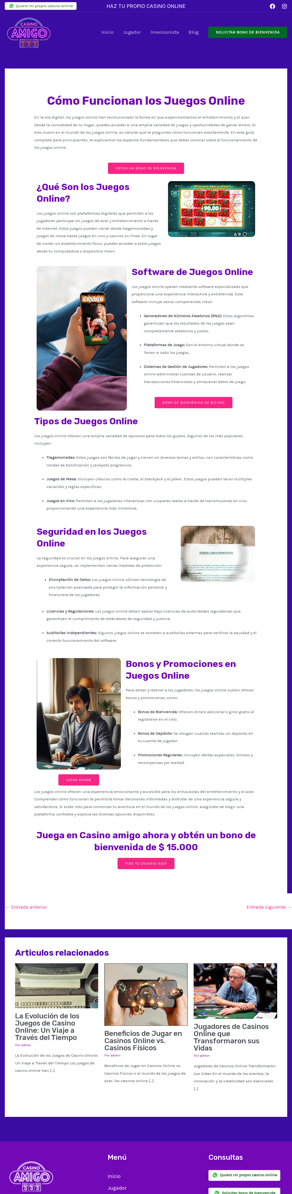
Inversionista (165, 32)
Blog (194, 32)
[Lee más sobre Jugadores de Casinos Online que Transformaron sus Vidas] (235, 990)
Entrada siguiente (269, 907)
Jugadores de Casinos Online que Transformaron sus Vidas (231, 1037)
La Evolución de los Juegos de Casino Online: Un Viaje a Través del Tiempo (47, 1027)
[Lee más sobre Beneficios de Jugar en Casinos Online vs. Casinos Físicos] (146, 994)
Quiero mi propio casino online (40, 6)
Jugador (132, 32)
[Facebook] (272, 6)
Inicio (107, 32)
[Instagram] (284, 6)
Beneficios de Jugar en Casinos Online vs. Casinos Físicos (143, 1040)
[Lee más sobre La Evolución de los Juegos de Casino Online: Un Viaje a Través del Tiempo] (56, 985)
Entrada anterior (26, 907)
